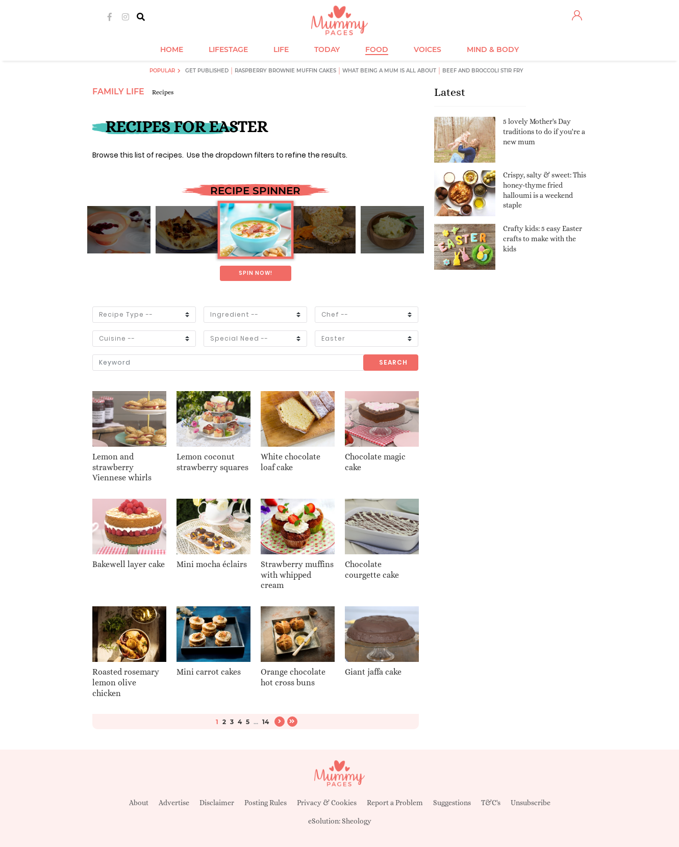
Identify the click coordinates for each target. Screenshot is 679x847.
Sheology (356, 821)
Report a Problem (395, 803)
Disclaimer (216, 803)
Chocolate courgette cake (372, 569)
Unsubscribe (530, 803)
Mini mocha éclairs (212, 564)
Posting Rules (265, 803)
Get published (207, 70)
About (138, 803)
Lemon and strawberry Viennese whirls (122, 467)
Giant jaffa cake (373, 672)
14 (265, 722)
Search (393, 362)
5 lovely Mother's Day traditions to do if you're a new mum (544, 131)
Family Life (118, 91)
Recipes (162, 92)
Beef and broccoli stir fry (482, 70)
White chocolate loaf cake (290, 462)
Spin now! (255, 273)
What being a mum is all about (389, 70)
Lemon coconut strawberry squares (212, 462)
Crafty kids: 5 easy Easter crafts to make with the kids (542, 238)
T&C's (490, 803)
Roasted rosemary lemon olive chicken (125, 682)
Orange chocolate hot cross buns (293, 677)
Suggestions (452, 803)
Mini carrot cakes (209, 672)
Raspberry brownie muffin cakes (285, 70)
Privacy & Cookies (327, 803)
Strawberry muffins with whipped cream (297, 575)
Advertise (174, 803)
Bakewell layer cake (128, 564)
